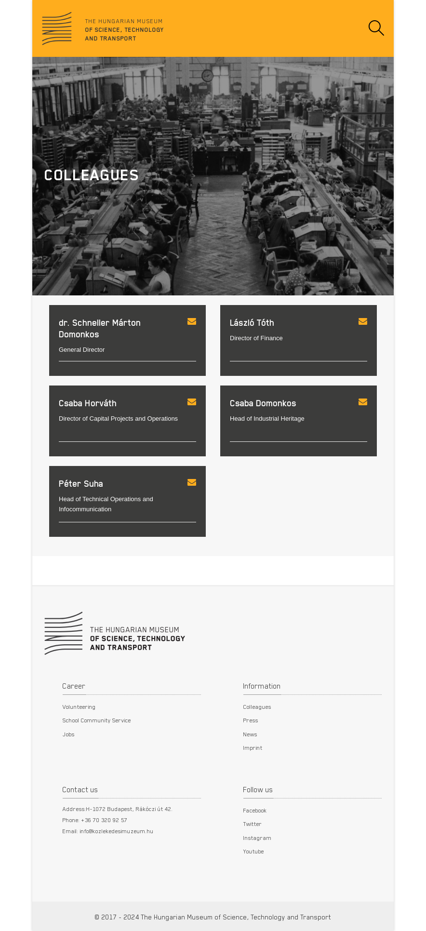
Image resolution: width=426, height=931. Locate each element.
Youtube (253, 851)
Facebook (255, 810)
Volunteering (79, 706)
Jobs (69, 734)
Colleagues (257, 706)
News (250, 734)
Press (250, 720)
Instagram (257, 837)
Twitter (252, 823)
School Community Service (97, 720)
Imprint (253, 747)
